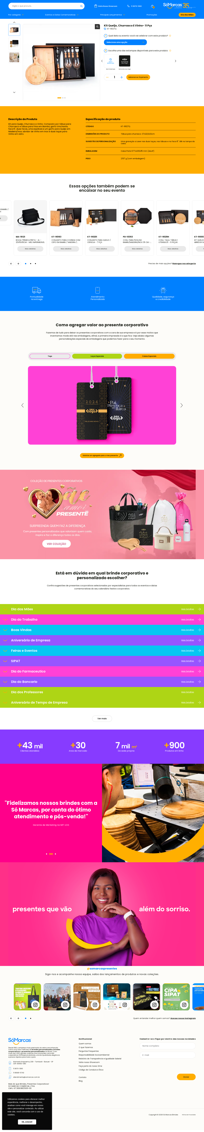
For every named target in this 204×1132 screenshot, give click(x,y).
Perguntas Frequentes (89, 1053)
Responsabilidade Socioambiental (94, 1057)
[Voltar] (11, 1020)
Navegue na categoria (184, 264)
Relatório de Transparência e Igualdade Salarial (100, 1060)
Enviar (186, 1079)
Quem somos (85, 1045)
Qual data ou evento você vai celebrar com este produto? (137, 35)
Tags (49, 357)
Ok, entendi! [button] (27, 1122)
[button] (59, 97)
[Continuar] (18, 1020)
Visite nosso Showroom (89, 1064)
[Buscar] (123, 6)
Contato (82, 1079)
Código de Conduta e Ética (91, 1071)
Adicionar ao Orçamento (145, 77)
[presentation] (159, 1068)
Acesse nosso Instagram (183, 1020)
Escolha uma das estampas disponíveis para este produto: (137, 50)
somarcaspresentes (102, 970)
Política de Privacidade (186, 1117)
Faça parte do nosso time (90, 1068)
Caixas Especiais (149, 357)
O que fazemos (86, 1049)
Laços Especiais (96, 357)
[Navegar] (48, 855)
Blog (80, 1083)
